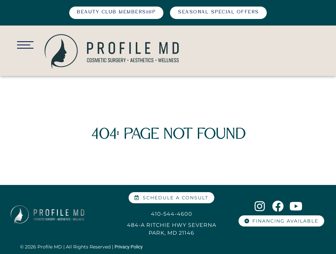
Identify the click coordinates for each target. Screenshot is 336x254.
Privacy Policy (129, 246)
